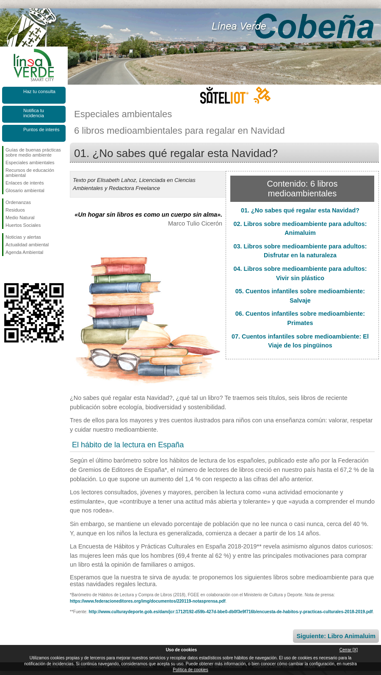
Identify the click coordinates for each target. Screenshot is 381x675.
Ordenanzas (18, 202)
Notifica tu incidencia (33, 113)
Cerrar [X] (349, 649)
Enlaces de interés (25, 182)
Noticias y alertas (23, 237)
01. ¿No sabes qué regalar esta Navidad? (300, 210)
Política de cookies (190, 669)
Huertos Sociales (23, 225)
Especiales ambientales (30, 162)
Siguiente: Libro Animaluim (335, 636)
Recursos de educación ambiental (30, 173)
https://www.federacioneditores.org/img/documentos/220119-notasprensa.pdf (147, 601)
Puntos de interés (41, 129)
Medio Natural (20, 217)
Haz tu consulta (39, 91)
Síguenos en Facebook (7, 269)
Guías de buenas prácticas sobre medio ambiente (33, 152)
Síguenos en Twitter (21, 269)
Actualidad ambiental (27, 244)
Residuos (15, 209)
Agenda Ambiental (24, 252)
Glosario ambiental (25, 190)
